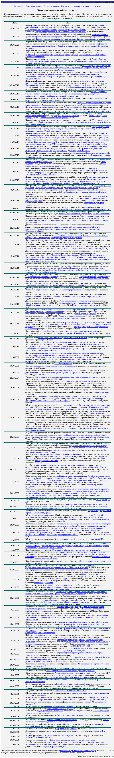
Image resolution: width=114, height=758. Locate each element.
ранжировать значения (67, 519)
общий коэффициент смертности (49, 602)
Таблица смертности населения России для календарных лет (70, 671)
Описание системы (93, 6)
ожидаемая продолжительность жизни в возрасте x (85, 504)
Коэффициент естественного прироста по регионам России (64, 310)
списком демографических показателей (70, 691)
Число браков (51, 46)
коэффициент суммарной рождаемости (41, 626)
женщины (47, 144)
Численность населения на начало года (83, 229)
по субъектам (44, 579)
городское (102, 456)
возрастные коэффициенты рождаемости (73, 626)
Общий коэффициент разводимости (51, 74)
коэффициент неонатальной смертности (85, 493)
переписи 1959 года (96, 414)
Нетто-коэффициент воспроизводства (82, 61)
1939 (69, 646)
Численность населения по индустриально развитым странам (62, 338)
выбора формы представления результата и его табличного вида (69, 740)
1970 (79, 646)
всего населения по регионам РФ (38, 699)
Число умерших (71, 55)
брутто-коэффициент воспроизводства (88, 624)
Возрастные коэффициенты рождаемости (84, 129)
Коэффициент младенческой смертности (65, 227)
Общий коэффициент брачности (70, 46)
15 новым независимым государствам (57, 546)
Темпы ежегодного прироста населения (50, 61)
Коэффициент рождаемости (98, 146)
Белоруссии (38, 583)
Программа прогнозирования (72, 6)
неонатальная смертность (57, 493)
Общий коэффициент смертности (92, 55)
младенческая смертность (86, 491)
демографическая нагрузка (46, 409)
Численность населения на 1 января (61, 220)
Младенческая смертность (65, 370)
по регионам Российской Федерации (71, 526)
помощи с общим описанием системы (62, 720)
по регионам (93, 511)
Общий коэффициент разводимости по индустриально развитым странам (67, 331)
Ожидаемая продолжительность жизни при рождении (67, 437)
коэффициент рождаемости (66, 729)
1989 (88, 646)
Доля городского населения (79, 151)
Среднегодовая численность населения (94, 405)
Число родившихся (99, 25)
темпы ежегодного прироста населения (68, 290)
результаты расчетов (60, 675)
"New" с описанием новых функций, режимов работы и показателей (67, 721)
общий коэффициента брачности (68, 454)
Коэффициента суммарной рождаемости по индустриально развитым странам (63, 345)
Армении (49, 583)
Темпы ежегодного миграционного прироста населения (47, 94)
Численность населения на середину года (93, 39)
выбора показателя (79, 742)
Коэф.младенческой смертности (66, 116)
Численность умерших (34, 135)
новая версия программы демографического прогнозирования (60, 465)
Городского (92, 552)
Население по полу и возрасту (74, 594)
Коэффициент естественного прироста (47, 37)
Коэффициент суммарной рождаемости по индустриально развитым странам (67, 377)
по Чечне (38, 463)
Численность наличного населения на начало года (56, 39)
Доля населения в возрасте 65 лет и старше (51, 142)
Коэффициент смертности (35, 149)
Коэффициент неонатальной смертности (41, 76)
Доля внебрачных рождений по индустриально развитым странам (51, 372)
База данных (19, 6)
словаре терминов (46, 454)
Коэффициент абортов (42, 63)
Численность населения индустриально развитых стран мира (49, 497)
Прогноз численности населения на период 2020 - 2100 (52, 248)
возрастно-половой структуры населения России (74, 381)
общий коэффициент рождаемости (78, 602)
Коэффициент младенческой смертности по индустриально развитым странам (56, 348)
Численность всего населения (75, 555)
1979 (84, 646)
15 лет (98, 500)
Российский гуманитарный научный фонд (73, 684)
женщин (103, 480)
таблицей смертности (88, 574)
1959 (74, 646)
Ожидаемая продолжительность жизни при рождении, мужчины (60, 32)
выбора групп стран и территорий (57, 742)
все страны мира (53, 528)
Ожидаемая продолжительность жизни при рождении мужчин (73, 480)
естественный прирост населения (39, 738)
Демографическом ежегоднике (50, 711)
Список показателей (34, 6)
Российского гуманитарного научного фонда (78, 751)
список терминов (64, 495)
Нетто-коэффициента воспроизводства (81, 333)
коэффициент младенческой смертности (71, 715)
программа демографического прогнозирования (88, 693)
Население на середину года (83, 305)
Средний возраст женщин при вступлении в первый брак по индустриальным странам (64, 399)
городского (67, 109)
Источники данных (51, 6)
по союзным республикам (60, 450)
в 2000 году (36, 574)
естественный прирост (101, 557)
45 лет (104, 500)
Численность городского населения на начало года (78, 259)
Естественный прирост (34, 57)
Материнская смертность (66, 405)
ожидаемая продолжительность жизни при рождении (46, 506)
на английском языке (53, 587)
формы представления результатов (82, 517)
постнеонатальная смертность (37, 495)
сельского (77, 109)
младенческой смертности (62, 456)
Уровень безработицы (100, 437)
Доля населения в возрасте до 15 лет (82, 478)
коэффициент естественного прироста (42, 559)
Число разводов (90, 46)
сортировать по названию (99, 519)
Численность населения (35, 85)
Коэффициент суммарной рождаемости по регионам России (85, 322)
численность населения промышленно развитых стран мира (83, 699)
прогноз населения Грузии (58, 589)
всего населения (89, 109)
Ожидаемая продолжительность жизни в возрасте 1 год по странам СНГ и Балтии (66, 507)
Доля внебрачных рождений (36, 28)
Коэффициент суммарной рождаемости (41, 30)
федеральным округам (45, 517)
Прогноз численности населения (90, 89)
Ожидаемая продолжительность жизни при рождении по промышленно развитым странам (60, 567)
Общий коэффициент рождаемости (72, 30)
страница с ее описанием (35, 695)
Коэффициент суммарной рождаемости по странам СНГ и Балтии (62, 396)
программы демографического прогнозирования (68, 677)
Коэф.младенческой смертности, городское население (57, 181)
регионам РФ (75, 664)
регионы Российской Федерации (60, 709)
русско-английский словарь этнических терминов (84, 409)
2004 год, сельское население (46, 461)
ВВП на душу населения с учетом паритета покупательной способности (81, 144)
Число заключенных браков (79, 85)
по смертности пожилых (63, 585)
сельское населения (33, 459)
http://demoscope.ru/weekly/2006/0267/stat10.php (88, 446)
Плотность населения (57, 530)
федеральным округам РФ (92, 664)
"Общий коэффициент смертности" (55, 746)
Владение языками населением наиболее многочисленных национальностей (66, 616)
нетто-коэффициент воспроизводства (40, 633)
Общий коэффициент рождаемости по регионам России (60, 318)
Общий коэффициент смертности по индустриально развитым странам (66, 342)
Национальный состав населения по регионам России (60, 600)
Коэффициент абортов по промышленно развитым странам (76, 550)
